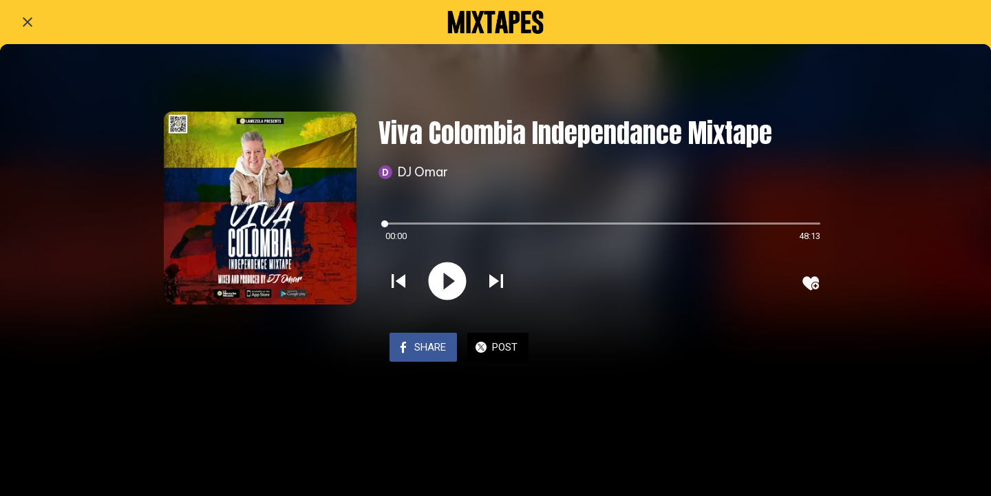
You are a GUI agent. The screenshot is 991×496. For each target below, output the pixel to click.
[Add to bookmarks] (810, 283)
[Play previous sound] (398, 282)
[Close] (27, 22)
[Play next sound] (496, 282)
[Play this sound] (447, 282)
